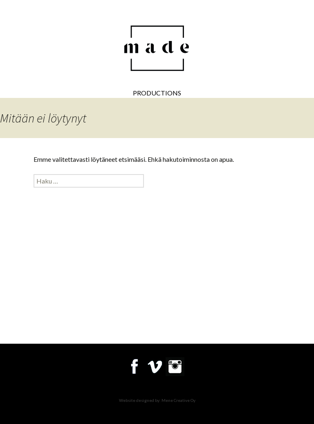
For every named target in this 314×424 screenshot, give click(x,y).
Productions (157, 93)
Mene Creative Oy (178, 400)
